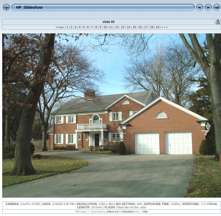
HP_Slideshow (29, 7)
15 (134, 27)
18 (151, 27)
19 (157, 27)
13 (122, 27)
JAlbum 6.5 (112, 211)
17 (145, 27)
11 (111, 27)
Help (145, 211)
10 (105, 27)
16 (140, 27)
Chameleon (127, 211)
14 (128, 27)
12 (116, 27)
